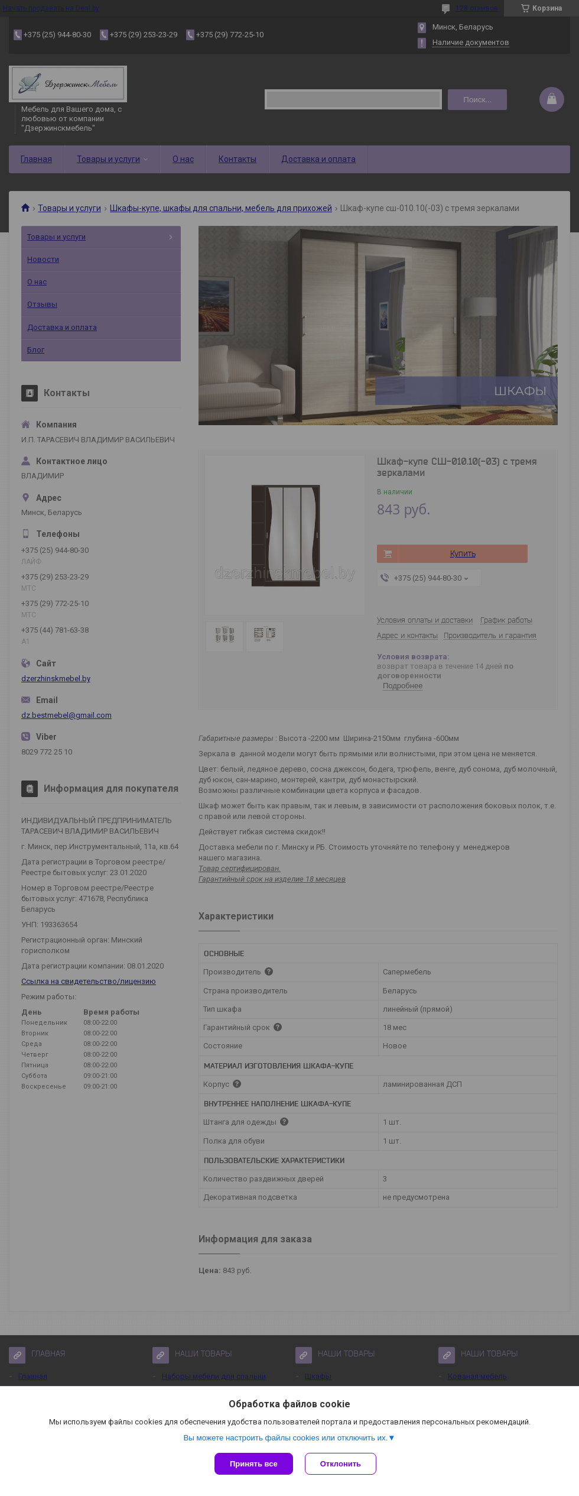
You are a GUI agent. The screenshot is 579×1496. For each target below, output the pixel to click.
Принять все (254, 1463)
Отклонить (340, 1463)
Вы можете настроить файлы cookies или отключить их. (285, 1437)
